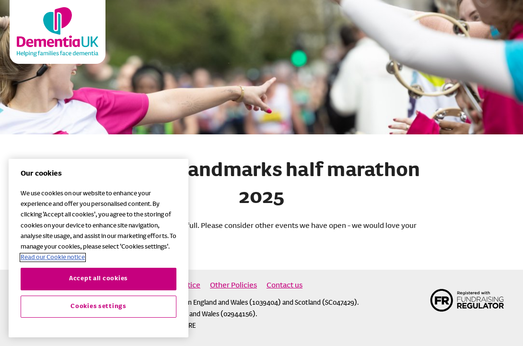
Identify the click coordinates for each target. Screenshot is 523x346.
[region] (98, 248)
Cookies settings (98, 306)
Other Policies (233, 285)
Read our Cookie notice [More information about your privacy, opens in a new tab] (53, 257)
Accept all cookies (98, 278)
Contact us (284, 285)
